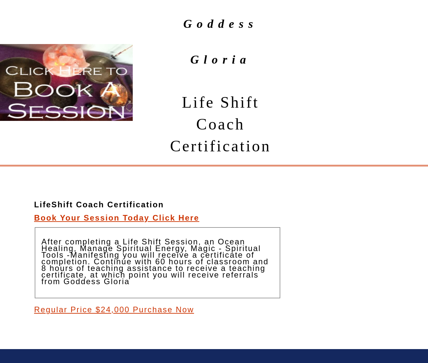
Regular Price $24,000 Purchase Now (114, 309)
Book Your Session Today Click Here (116, 217)
